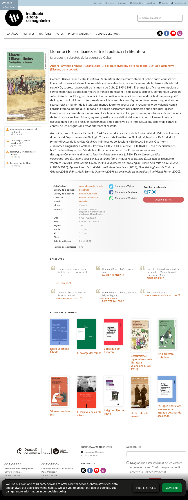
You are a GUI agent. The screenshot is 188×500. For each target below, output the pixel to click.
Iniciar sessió (178, 2)
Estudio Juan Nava (162, 65)
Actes (60, 33)
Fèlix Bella (110, 65)
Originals (122, 2)
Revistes (29, 33)
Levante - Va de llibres (22, 164)
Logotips (151, 2)
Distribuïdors (136, 2)
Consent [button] (172, 487)
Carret (163, 2)
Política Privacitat (155, 472)
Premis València (79, 33)
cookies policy (57, 491)
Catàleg (12, 33)
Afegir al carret (163, 199)
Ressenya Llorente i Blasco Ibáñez (22, 154)
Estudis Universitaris (89, 197)
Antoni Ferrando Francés (66, 65)
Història (83, 201)
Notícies (45, 33)
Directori (109, 2)
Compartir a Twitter (122, 186)
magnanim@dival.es (94, 452)
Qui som (97, 2)
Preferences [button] (146, 487)
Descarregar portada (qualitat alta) (22, 143)
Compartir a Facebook (123, 192)
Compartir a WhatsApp (123, 198)
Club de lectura (108, 33)
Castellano (9, 7)
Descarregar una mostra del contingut (22, 131)
